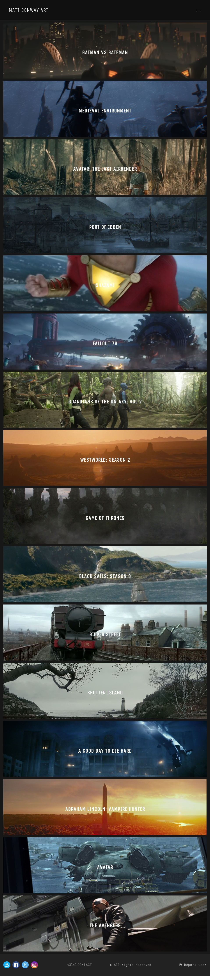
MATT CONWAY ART (28, 10)
